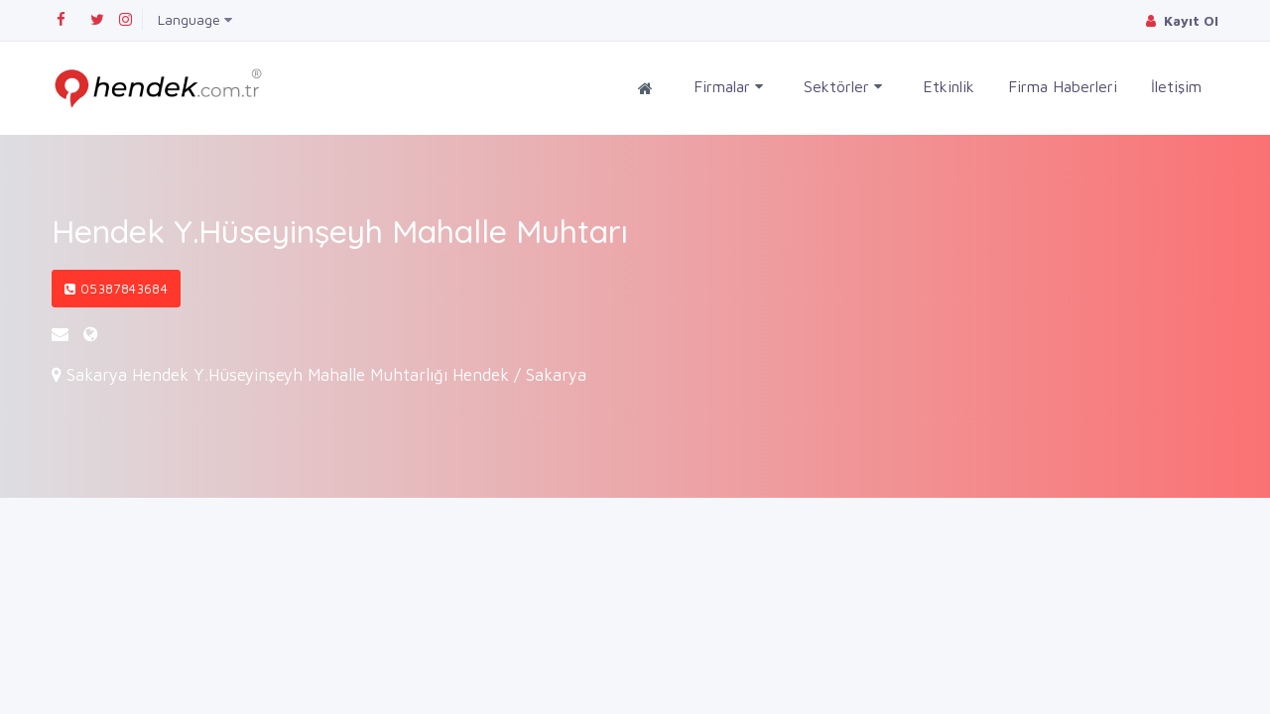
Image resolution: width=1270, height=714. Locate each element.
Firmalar (728, 86)
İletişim (1176, 86)
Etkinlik (948, 86)
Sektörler (843, 86)
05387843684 (116, 289)
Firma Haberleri (1062, 86)
